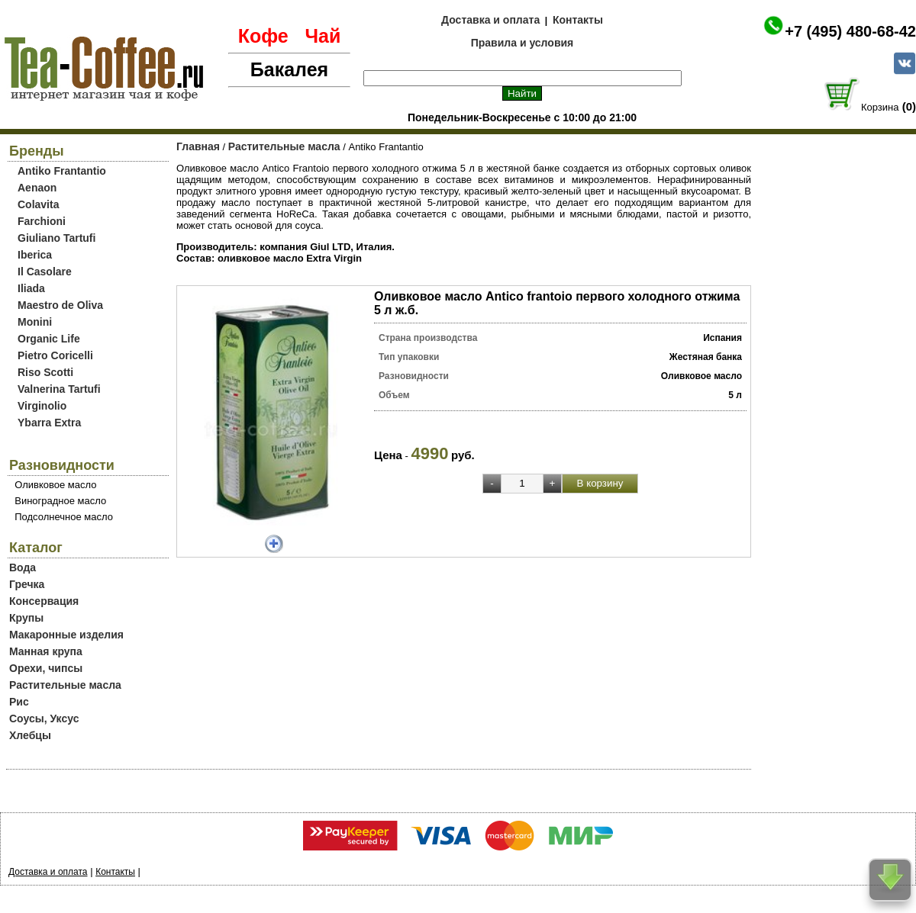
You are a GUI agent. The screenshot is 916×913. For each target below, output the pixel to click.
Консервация (44, 601)
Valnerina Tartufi (59, 389)
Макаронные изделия (66, 634)
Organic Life (49, 339)
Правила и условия (522, 43)
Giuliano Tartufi (56, 238)
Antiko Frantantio (62, 171)
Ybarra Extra (49, 422)
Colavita (38, 204)
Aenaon (37, 188)
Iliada (31, 288)
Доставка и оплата (490, 20)
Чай (322, 36)
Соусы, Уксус (44, 718)
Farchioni (42, 221)
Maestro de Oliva (60, 305)
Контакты (578, 20)
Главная (198, 146)
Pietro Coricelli (55, 355)
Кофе (263, 36)
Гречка (26, 584)
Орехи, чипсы (45, 668)
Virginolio (42, 406)
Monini (35, 322)
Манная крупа (45, 651)
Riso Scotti (45, 372)
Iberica (35, 255)
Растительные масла (65, 685)
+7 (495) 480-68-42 (850, 31)
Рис (19, 702)
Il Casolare (45, 271)
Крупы (26, 618)
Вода (22, 567)
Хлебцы (30, 735)
